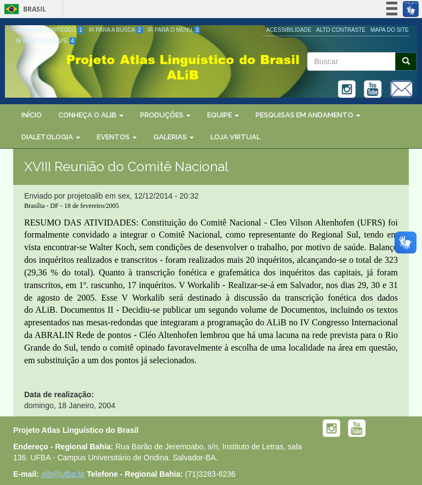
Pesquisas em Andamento (308, 115)
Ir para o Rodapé (46, 41)
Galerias (173, 137)
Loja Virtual (235, 137)
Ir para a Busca (116, 30)
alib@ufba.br (63, 474)
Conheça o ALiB (91, 115)
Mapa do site (389, 30)
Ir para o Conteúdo (50, 30)
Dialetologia (50, 137)
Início (31, 115)
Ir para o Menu (174, 30)
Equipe (223, 115)
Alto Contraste (341, 30)
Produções (165, 115)
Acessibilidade (288, 30)
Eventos (117, 137)
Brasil (23, 9)
